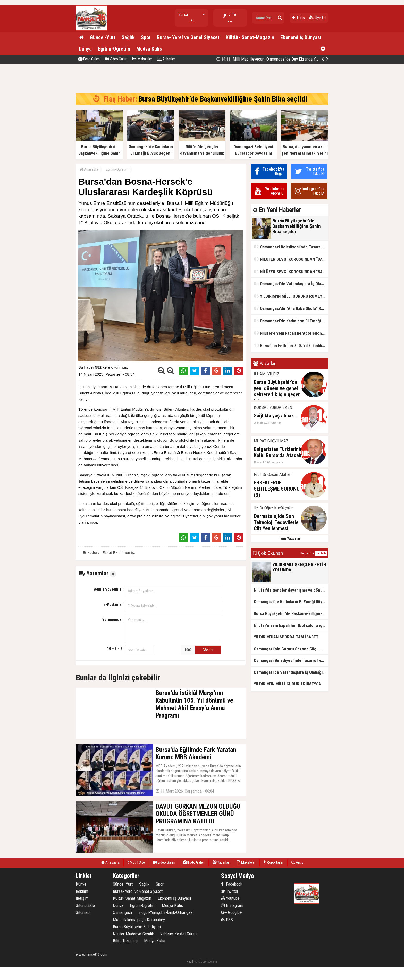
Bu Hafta (321, 553)
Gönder (208, 650)
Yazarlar (221, 862)
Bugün (304, 553)
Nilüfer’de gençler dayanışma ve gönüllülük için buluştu (291, 590)
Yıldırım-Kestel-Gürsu (178, 933)
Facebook (231, 884)
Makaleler (142, 59)
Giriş (298, 17)
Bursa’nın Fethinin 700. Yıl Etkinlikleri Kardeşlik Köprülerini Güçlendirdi (291, 345)
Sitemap (83, 912)
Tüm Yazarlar (290, 538)
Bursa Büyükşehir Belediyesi (137, 926)
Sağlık (128, 37)
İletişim (82, 898)
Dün (312, 553)
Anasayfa (89, 169)
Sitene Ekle (85, 905)
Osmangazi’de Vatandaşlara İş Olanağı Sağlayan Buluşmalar (291, 284)
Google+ (231, 912)
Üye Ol (317, 17)
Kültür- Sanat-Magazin (250, 37)
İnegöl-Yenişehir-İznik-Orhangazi (165, 912)
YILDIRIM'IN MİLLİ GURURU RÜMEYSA (290, 296)
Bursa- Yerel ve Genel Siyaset (188, 37)
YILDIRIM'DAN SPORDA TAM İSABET (286, 637)
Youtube (230, 898)
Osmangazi (122, 912)
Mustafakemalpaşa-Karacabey (139, 919)
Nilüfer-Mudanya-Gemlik (133, 933)
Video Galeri (116, 59)
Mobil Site (136, 862)
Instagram (232, 905)
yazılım (191, 961)
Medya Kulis (149, 49)
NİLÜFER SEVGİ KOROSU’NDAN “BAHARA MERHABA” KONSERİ (291, 259)
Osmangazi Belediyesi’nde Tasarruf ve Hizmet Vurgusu (291, 247)
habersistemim (207, 961)
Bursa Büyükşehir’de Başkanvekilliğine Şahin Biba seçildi (272, 59)
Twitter (229, 891)
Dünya (85, 49)
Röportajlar (273, 862)
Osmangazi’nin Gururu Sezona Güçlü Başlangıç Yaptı (291, 648)
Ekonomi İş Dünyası (300, 37)
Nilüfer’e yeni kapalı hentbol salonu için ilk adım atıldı (291, 333)
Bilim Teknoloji (125, 940)
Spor (146, 37)
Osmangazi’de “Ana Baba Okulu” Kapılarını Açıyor (291, 308)
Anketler (166, 59)
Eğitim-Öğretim (114, 49)
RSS (227, 919)
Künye (81, 884)
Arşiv (297, 862)
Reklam (82, 891)
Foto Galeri (89, 59)
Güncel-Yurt (102, 37)
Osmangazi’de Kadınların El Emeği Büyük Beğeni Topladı (291, 321)
